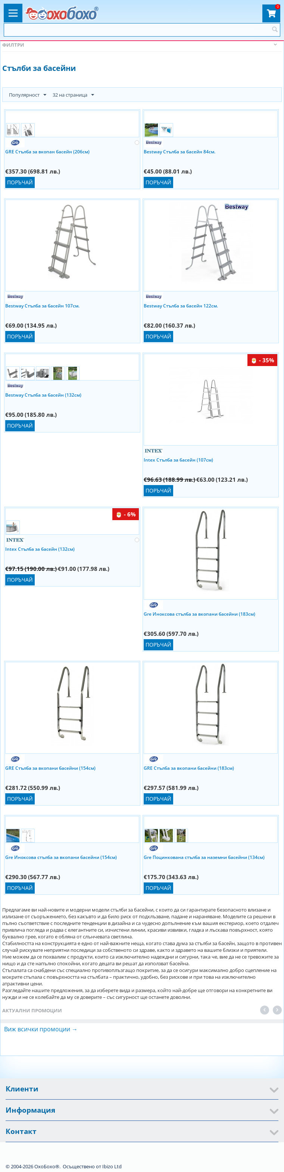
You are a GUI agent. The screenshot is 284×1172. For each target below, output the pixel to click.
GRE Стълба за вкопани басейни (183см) (189, 768)
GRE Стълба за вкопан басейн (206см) (47, 152)
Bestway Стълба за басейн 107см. (42, 306)
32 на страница (73, 95)
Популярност (27, 95)
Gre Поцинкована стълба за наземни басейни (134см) (204, 857)
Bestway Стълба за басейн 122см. (181, 306)
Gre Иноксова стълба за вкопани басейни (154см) (61, 857)
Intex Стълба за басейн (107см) (178, 460)
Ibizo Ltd (112, 1166)
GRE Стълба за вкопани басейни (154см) (50, 768)
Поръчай (20, 182)
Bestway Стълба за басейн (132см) (43, 395)
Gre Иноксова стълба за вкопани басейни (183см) (199, 614)
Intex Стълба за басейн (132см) (40, 549)
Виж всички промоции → (41, 1029)
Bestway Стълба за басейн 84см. (179, 152)
